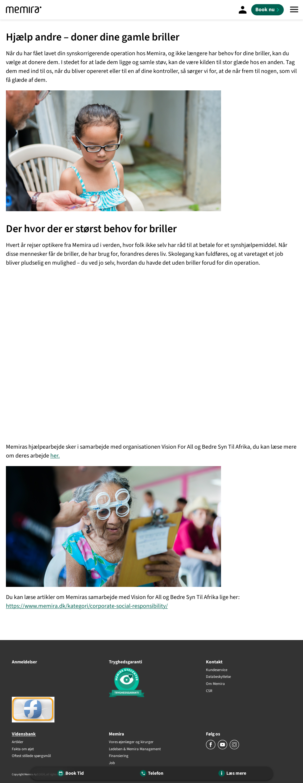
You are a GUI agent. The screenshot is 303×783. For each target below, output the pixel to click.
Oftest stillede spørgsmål (31, 756)
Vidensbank (24, 734)
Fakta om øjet (23, 749)
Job (112, 763)
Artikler (17, 742)
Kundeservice (216, 670)
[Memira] (23, 9)
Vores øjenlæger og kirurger (131, 742)
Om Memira (215, 684)
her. (55, 456)
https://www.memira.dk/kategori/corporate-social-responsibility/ (87, 606)
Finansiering (118, 756)
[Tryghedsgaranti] (151, 683)
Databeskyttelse (218, 677)
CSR (209, 690)
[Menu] (294, 9)
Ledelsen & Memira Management (135, 749)
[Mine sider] (243, 10)
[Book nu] (267, 9)
